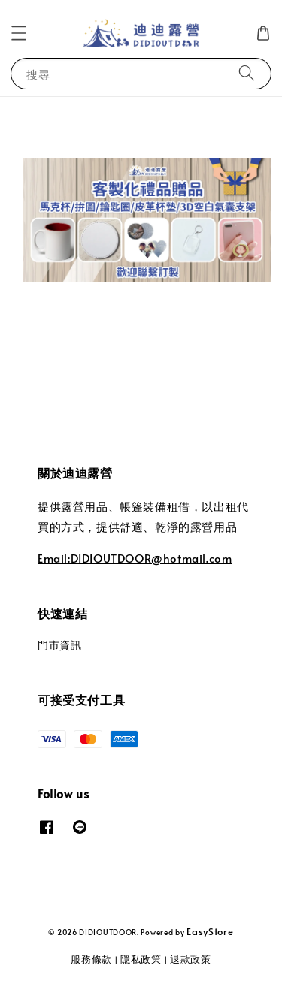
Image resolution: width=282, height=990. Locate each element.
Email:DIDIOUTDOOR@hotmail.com (135, 558)
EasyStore (209, 931)
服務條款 (91, 959)
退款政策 (190, 959)
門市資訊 (59, 645)
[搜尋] (247, 73)
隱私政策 (141, 959)
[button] (18, 33)
